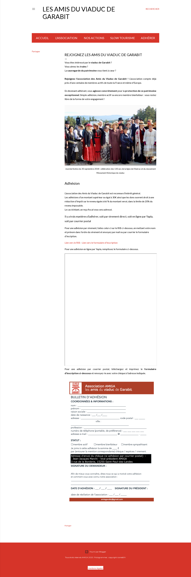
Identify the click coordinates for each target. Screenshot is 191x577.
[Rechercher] (152, 9)
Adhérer (148, 38)
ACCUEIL (42, 38)
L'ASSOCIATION (66, 38)
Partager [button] (36, 51)
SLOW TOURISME (122, 38)
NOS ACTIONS (94, 38)
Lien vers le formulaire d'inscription (100, 242)
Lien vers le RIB (72, 242)
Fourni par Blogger (95, 552)
